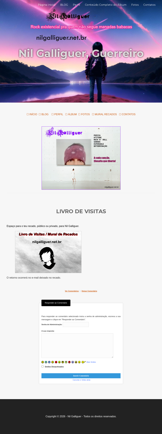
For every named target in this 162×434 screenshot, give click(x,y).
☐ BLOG (44, 114)
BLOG (64, 7)
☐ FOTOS (84, 114)
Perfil (76, 7)
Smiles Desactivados (52, 366)
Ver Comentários (72, 291)
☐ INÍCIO (32, 114)
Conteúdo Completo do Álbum (106, 7)
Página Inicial (47, 7)
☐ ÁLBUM (71, 114)
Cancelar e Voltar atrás (81, 380)
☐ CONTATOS (127, 114)
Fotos (135, 7)
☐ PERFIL (57, 114)
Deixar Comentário (89, 291)
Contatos (149, 7)
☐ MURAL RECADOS (105, 114)
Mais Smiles (91, 362)
